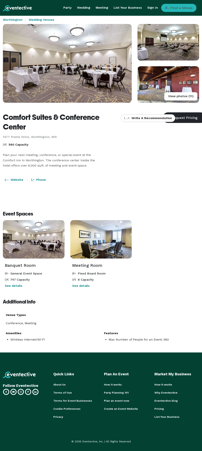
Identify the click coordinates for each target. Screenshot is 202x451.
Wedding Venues (41, 20)
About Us (59, 384)
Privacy (58, 416)
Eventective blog (166, 400)
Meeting (102, 7)
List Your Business (128, 7)
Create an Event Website (121, 408)
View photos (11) (181, 96)
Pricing (159, 408)
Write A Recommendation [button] (148, 118)
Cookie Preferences (66, 408)
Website (14, 180)
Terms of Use (62, 392)
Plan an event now (116, 400)
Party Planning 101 (116, 392)
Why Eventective (166, 392)
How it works (113, 384)
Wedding (83, 7)
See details (13, 286)
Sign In (152, 7)
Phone (38, 180)
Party (67, 7)
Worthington (13, 20)
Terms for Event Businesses (72, 400)
